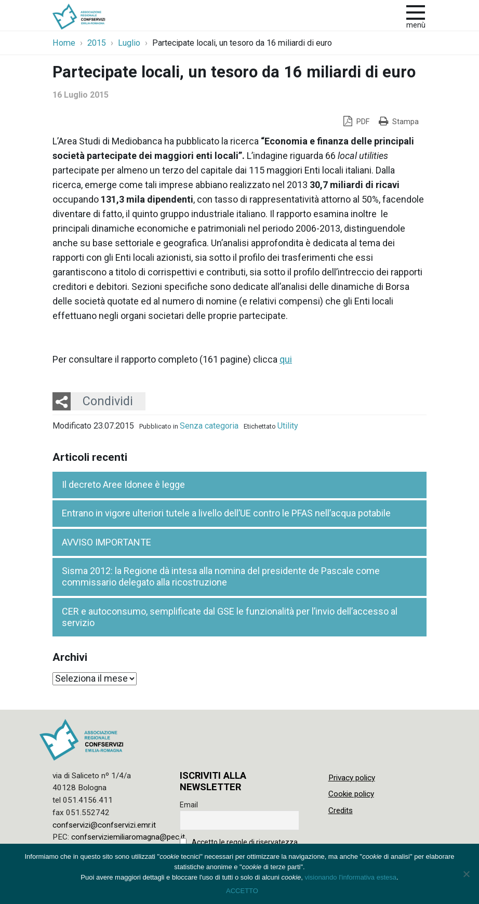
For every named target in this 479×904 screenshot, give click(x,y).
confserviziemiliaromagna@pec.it (128, 837)
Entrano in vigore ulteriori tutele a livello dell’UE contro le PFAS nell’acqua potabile (226, 513)
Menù (415, 25)
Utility (287, 426)
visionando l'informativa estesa (350, 877)
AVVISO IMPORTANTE (106, 542)
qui (286, 359)
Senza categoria (209, 426)
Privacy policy (351, 777)
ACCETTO (242, 891)
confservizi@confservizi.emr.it (104, 825)
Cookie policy (351, 794)
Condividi (108, 401)
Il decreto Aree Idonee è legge (123, 484)
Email (189, 805)
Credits (340, 810)
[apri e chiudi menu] (415, 11)
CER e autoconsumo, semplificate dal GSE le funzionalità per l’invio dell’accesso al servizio (229, 617)
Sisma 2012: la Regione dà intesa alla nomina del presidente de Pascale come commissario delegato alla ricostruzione (221, 576)
